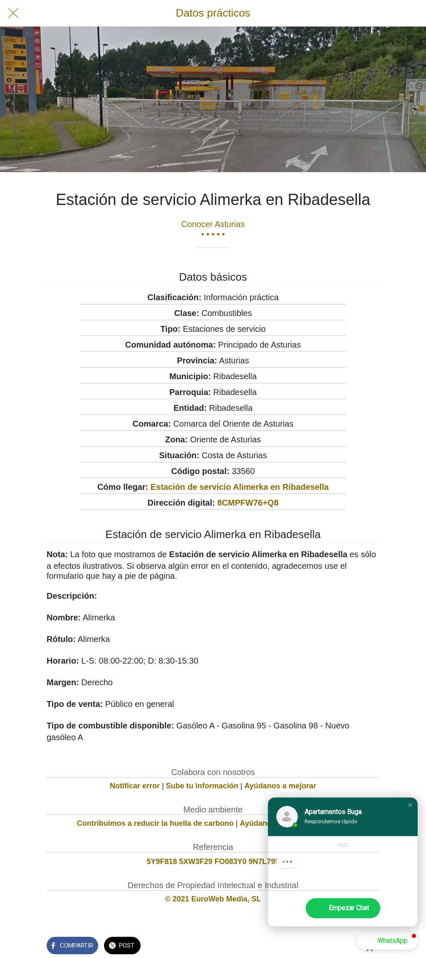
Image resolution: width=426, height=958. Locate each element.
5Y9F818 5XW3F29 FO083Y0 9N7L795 (212, 861)
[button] (410, 805)
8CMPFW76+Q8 (247, 502)
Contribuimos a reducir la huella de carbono (155, 823)
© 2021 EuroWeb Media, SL (213, 899)
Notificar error (135, 786)
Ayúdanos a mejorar (280, 786)
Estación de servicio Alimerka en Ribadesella (240, 486)
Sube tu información (202, 786)
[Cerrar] (13, 13)
